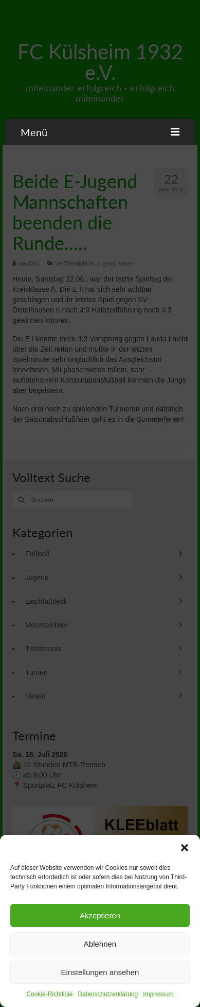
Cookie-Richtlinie (49, 994)
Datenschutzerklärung (108, 994)
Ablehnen (100, 943)
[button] (184, 848)
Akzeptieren (100, 915)
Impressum (158, 994)
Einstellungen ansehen (100, 972)
